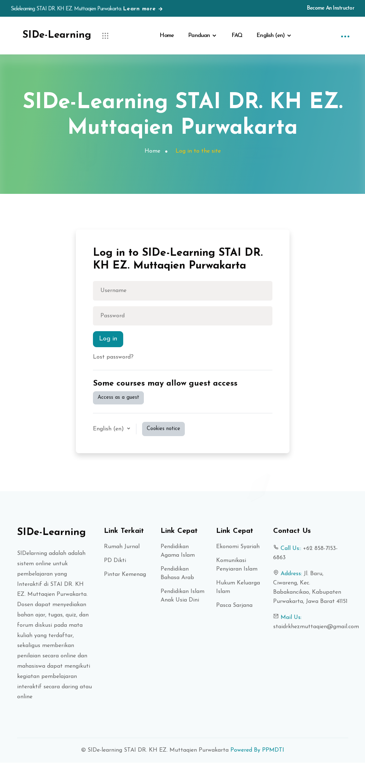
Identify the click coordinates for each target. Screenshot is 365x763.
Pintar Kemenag (125, 575)
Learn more (143, 9)
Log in (108, 339)
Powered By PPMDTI (256, 750)
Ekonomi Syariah (238, 547)
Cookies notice (163, 428)
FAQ (237, 35)
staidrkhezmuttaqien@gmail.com (316, 627)
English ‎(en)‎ (270, 35)
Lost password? (113, 357)
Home (167, 35)
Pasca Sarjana (234, 606)
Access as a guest (118, 398)
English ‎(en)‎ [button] (109, 429)
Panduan (199, 35)
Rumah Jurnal (122, 547)
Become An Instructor (330, 8)
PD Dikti (115, 561)
